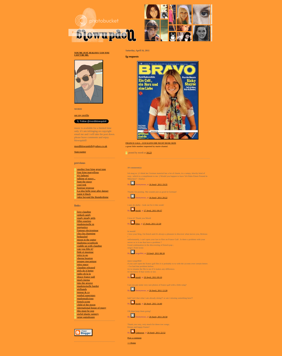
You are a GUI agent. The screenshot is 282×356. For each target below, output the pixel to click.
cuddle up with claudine (89, 245)
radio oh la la (84, 273)
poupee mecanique (87, 261)
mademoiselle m (85, 224)
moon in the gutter (86, 239)
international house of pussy (91, 307)
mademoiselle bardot (88, 286)
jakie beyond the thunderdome (93, 197)
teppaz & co (83, 292)
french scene (83, 301)
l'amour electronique (87, 230)
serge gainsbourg (86, 317)
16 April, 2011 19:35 (158, 184)
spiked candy (84, 214)
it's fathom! (83, 175)
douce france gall (86, 276)
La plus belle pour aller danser (93, 190)
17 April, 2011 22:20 (152, 223)
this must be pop (85, 310)
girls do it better (85, 270)
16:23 (149, 152)
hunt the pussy (84, 181)
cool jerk (81, 184)
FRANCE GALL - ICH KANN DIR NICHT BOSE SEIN (151, 143)
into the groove (85, 283)
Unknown (139, 332)
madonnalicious (85, 298)
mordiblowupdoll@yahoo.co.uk (90, 146)
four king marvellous (88, 172)
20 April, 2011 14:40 (153, 303)
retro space (82, 264)
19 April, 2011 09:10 (153, 277)
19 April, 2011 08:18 (155, 253)
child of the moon (86, 304)
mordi (138, 210)
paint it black (84, 194)
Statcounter (80, 151)
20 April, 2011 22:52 (156, 332)
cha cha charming (86, 233)
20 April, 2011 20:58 (158, 317)
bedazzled (82, 236)
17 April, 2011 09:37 (153, 210)
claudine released (86, 267)
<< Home (131, 343)
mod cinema (83, 279)
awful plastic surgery (88, 313)
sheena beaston (85, 258)
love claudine (84, 211)
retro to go (82, 255)
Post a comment (134, 338)
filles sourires (84, 221)
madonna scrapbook (87, 242)
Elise (137, 223)
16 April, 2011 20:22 (158, 197)
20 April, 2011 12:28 (158, 290)
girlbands (82, 289)
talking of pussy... (86, 178)
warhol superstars (86, 295)
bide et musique (85, 252)
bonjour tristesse (85, 187)
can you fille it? (85, 248)
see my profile (81, 115)
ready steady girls (86, 218)
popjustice (82, 227)
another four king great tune (91, 169)
